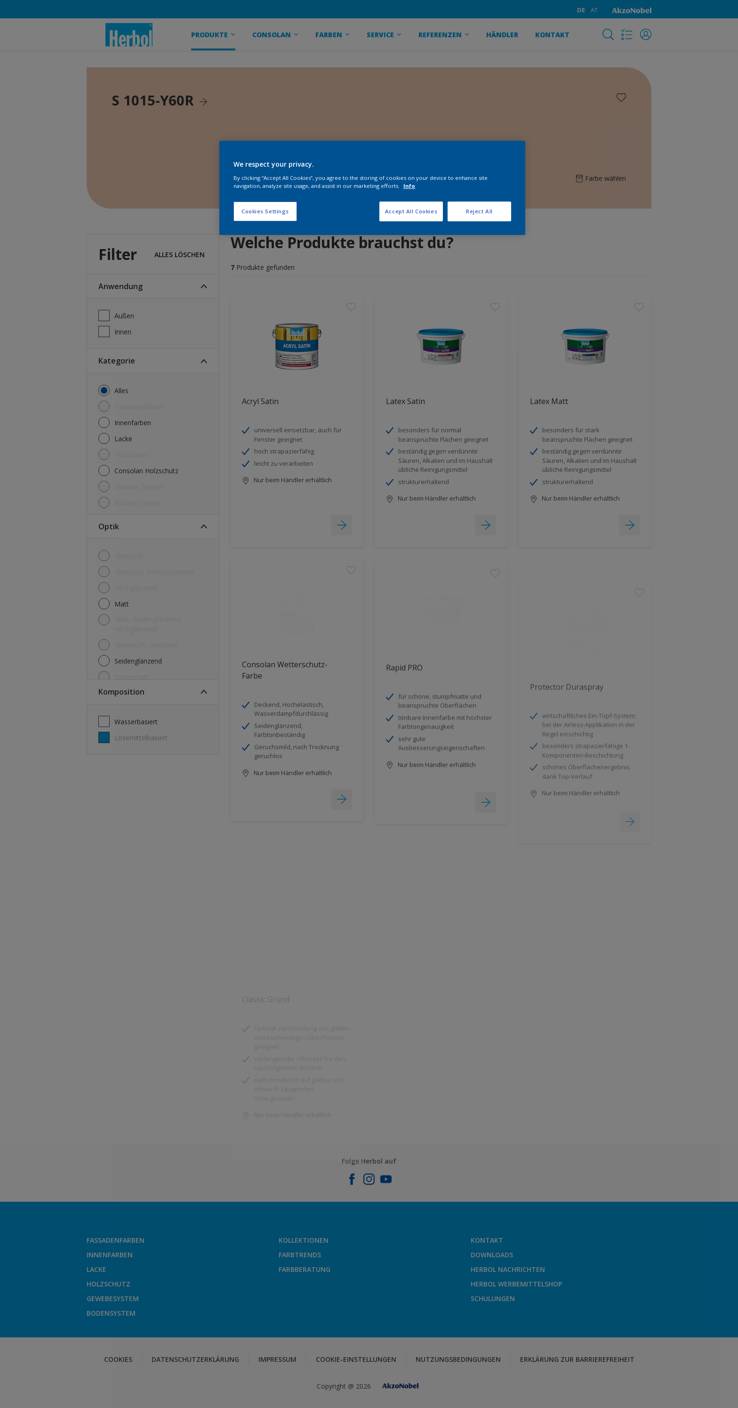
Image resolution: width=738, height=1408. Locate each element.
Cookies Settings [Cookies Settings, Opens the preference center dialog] (265, 211)
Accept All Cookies (411, 211)
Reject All (479, 211)
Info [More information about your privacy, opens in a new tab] (409, 185)
